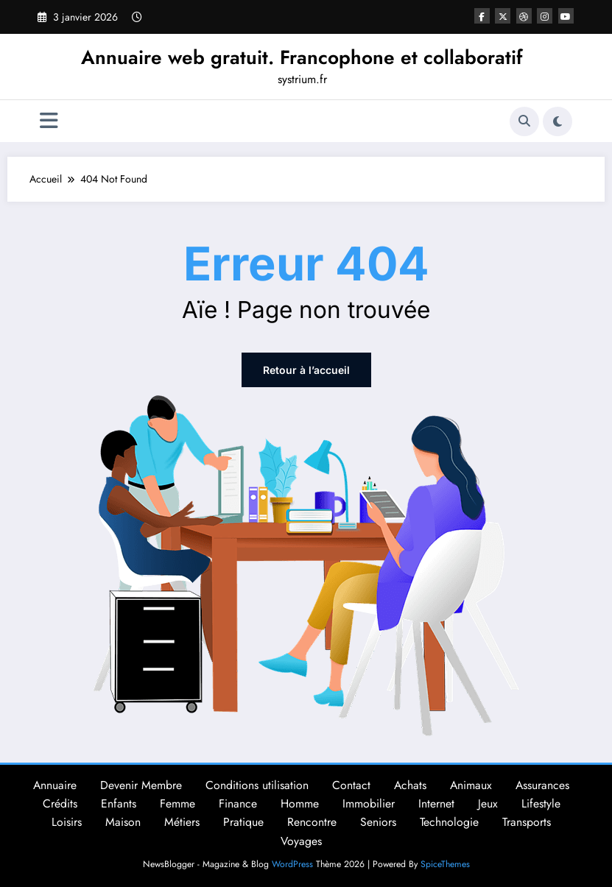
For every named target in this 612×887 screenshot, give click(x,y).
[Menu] (49, 121)
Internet (436, 803)
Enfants (118, 803)
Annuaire (55, 785)
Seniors (378, 821)
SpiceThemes (445, 864)
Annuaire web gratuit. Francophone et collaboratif (302, 57)
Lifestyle (540, 803)
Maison (123, 821)
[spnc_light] (557, 121)
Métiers (182, 821)
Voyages (301, 841)
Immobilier (368, 803)
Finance (238, 803)
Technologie (449, 821)
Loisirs (67, 821)
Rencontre (312, 821)
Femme (177, 803)
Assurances (542, 785)
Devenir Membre (141, 785)
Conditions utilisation (257, 785)
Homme (300, 803)
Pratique (243, 821)
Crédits (60, 803)
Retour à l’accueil (306, 370)
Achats (410, 785)
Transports (526, 821)
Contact (351, 785)
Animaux (471, 785)
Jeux (488, 803)
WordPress (292, 864)
